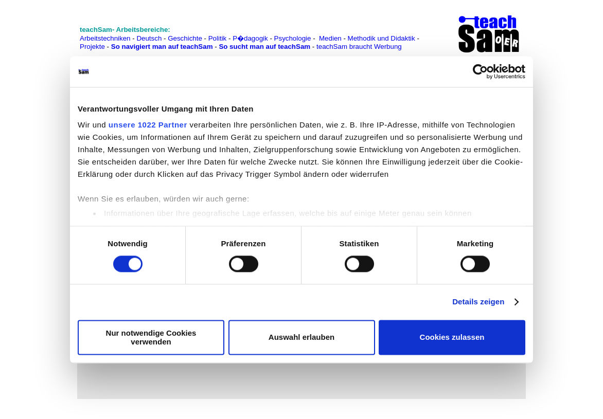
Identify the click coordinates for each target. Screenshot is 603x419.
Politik (217, 38)
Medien (330, 38)
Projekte (92, 46)
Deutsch (149, 38)
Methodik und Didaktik (382, 38)
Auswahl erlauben (301, 337)
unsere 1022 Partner (148, 124)
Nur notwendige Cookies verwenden (151, 337)
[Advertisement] (41, 31)
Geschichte (185, 38)
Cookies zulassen (452, 337)
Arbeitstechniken (105, 38)
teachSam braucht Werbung (359, 46)
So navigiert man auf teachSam (162, 46)
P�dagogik (250, 38)
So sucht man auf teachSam (264, 46)
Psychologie (292, 38)
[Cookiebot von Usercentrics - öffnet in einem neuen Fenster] (480, 71)
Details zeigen (478, 302)
